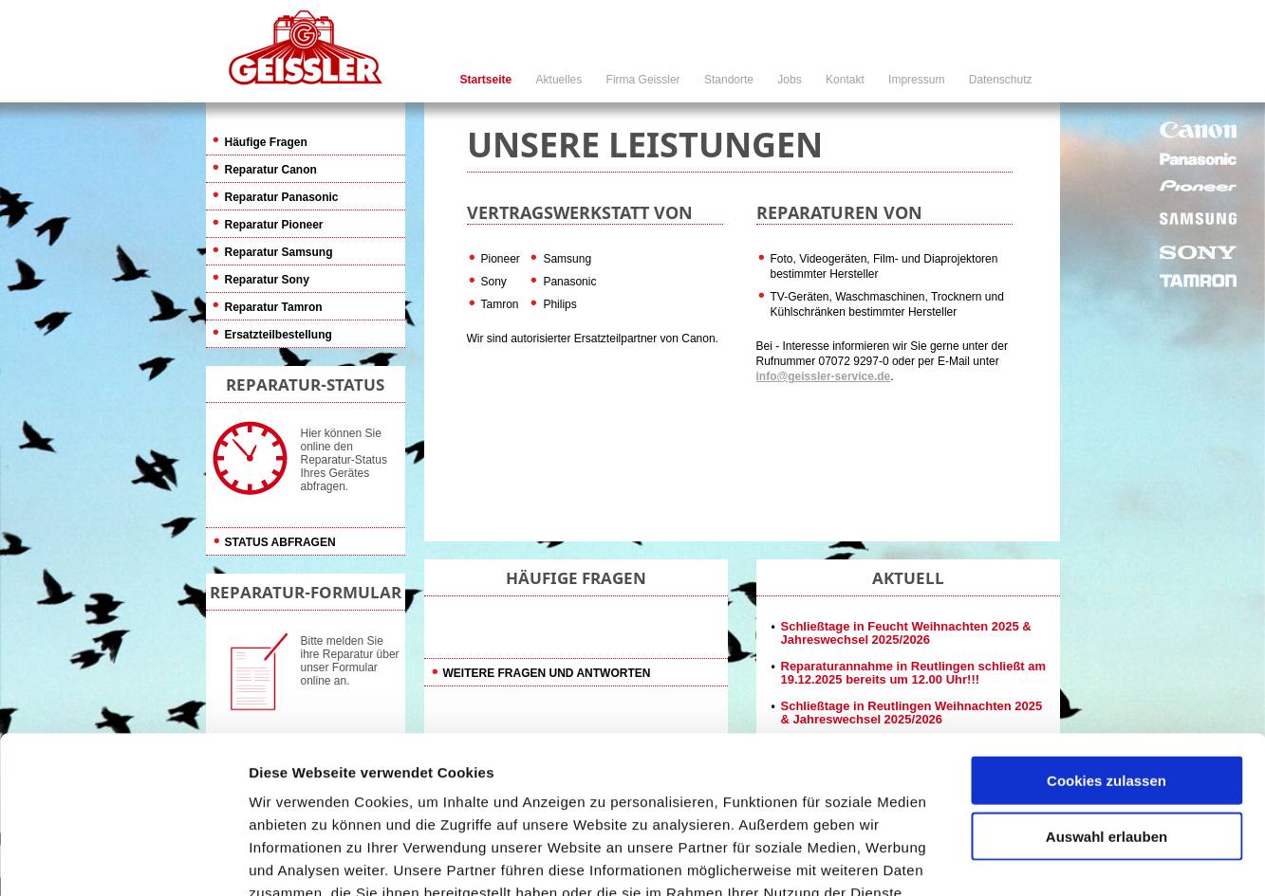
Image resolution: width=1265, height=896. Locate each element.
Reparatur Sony (267, 279)
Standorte (728, 79)
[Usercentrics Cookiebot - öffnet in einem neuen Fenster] (123, 859)
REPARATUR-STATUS (305, 384)
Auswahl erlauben (1106, 679)
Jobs (789, 79)
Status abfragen (280, 542)
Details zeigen (1009, 858)
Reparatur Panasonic (282, 197)
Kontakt (845, 79)
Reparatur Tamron (274, 307)
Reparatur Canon (271, 169)
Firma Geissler (643, 79)
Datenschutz (1000, 79)
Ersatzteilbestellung (278, 334)
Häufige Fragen (266, 142)
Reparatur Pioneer (274, 224)
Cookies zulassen (1106, 623)
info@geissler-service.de (823, 376)
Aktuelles (559, 79)
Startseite (486, 79)
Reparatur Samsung (279, 252)
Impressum (916, 79)
